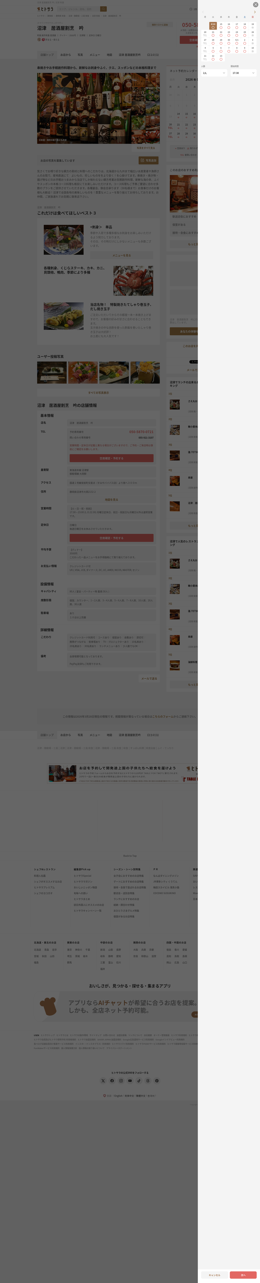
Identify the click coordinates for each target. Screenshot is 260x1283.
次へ (243, 1275)
